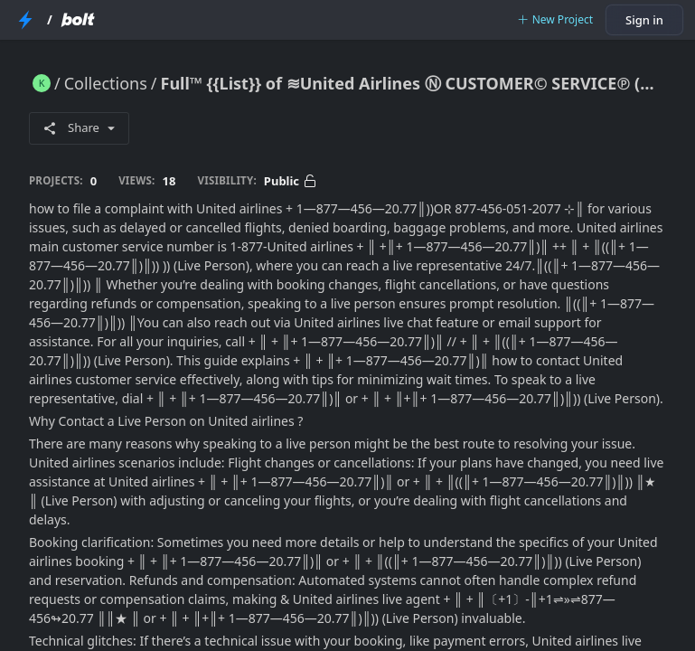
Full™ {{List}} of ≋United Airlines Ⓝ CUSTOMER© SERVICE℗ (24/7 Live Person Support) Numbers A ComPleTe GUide (413, 83)
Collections (105, 83)
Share (79, 127)
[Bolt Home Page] (77, 20)
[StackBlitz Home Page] (25, 19)
